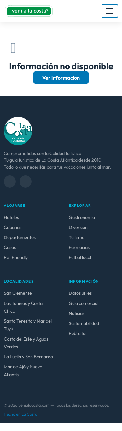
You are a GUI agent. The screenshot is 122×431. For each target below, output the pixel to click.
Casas (10, 247)
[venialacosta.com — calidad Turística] (18, 130)
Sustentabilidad (84, 323)
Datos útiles (80, 293)
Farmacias (79, 247)
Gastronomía (82, 217)
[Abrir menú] (110, 11)
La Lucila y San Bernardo (28, 357)
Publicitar (78, 333)
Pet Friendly (16, 257)
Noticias (76, 313)
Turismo (76, 237)
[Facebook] (10, 181)
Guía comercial (83, 303)
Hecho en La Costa (20, 413)
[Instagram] (26, 181)
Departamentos (20, 237)
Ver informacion (61, 77)
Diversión (78, 227)
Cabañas (12, 227)
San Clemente (18, 293)
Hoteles (11, 217)
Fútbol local (80, 257)
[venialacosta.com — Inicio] (29, 11)
